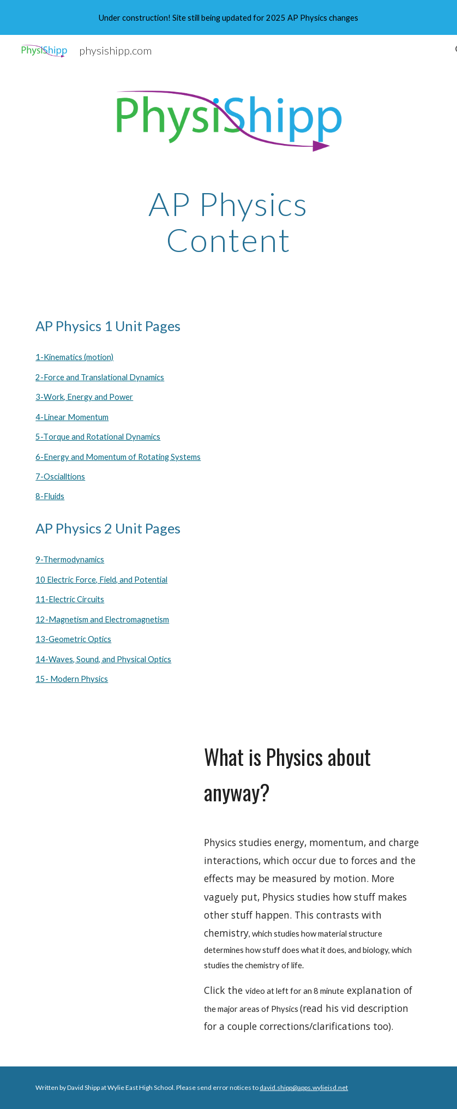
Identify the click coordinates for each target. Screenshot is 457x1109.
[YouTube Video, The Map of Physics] (110, 764)
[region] (228, 17)
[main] (228, 221)
